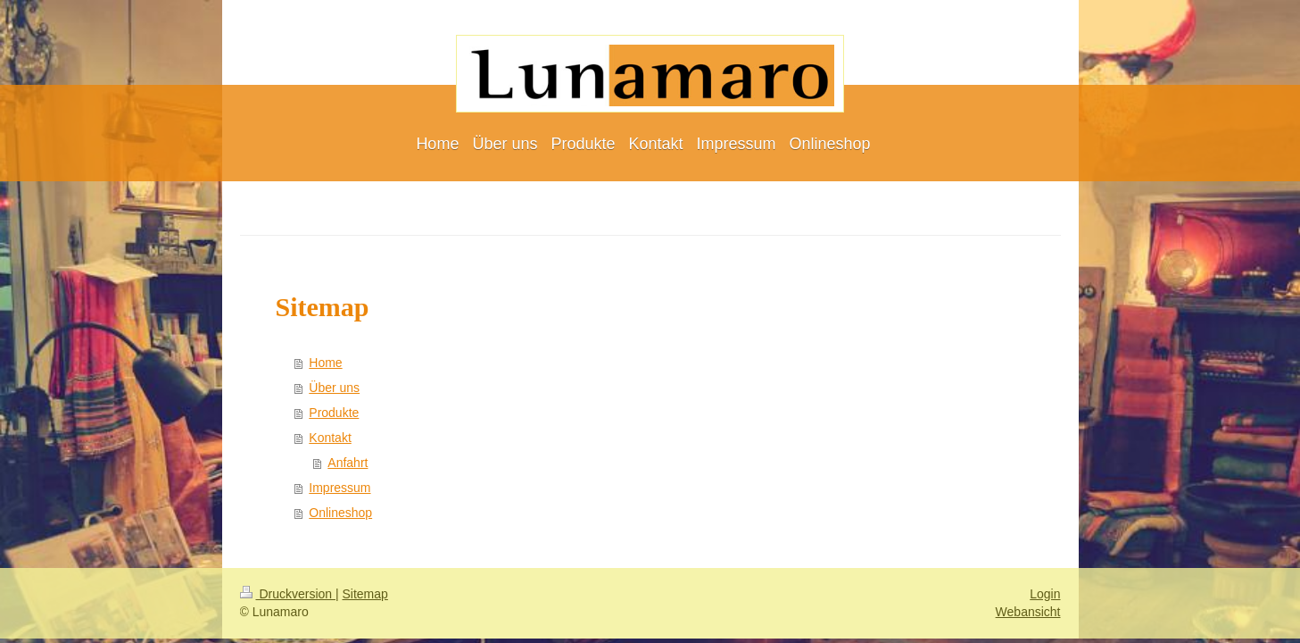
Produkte (334, 412)
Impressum (339, 487)
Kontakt (330, 437)
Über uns (334, 387)
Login (1045, 594)
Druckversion (287, 594)
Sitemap (365, 594)
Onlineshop (340, 512)
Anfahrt (347, 462)
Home (325, 362)
